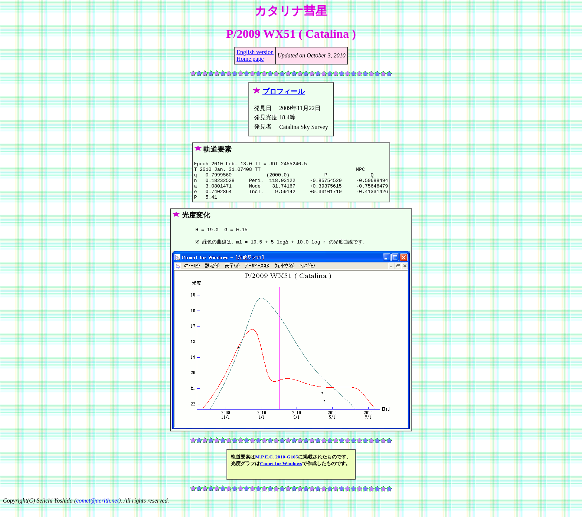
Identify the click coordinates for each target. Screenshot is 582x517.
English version (255, 52)
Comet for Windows (281, 473)
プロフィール (283, 91)
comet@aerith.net (97, 510)
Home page (250, 59)
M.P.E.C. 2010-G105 (276, 467)
